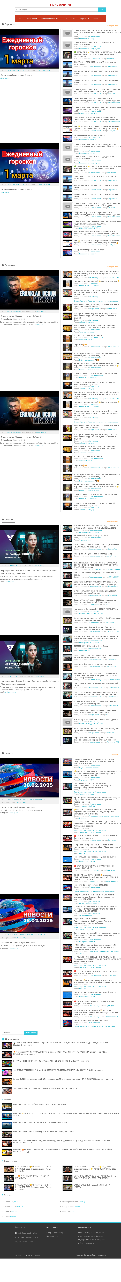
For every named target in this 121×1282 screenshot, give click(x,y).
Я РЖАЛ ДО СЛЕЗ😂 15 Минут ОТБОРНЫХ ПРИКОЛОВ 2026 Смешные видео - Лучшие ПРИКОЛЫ (33, 1169)
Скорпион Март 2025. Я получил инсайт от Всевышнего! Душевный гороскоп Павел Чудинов (97, 99)
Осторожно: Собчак (87, 806)
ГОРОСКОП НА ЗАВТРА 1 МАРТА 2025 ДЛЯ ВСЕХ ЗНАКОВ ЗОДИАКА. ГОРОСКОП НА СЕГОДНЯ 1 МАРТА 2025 (97, 32)
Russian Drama (114, 569)
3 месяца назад (95, 595)
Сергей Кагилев (113, 346)
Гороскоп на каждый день (89, 48)
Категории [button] (32, 18)
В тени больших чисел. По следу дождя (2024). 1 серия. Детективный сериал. (96, 592)
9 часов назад (94, 37)
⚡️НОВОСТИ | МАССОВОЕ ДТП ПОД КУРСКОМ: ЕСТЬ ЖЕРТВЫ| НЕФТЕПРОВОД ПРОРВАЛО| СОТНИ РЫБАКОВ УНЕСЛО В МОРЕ (97, 773)
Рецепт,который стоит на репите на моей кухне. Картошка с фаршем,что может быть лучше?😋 (96, 364)
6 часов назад (44, 70)
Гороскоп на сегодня (15, 70)
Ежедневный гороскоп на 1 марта (17, 75)
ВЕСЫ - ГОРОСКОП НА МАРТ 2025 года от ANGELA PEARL (96, 81)
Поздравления (69, 18)
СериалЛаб (112, 549)
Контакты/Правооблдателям (95, 1255)
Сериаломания (85, 540)
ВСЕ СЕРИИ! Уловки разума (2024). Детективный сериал (96, 573)
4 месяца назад (95, 368)
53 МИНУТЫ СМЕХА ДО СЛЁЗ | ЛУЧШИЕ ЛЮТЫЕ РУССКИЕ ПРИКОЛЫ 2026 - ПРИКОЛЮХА (95, 1177)
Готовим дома (111, 308)
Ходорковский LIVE (86, 780)
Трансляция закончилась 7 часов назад (90, 830)
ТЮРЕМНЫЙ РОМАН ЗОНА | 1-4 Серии (91, 535)
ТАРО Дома (112, 130)
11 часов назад (95, 859)
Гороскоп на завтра (87, 39)
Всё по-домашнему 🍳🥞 (89, 360)
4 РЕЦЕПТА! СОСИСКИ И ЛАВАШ (88, 335)
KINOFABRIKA (114, 577)
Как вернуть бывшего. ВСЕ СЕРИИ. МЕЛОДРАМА (96, 609)
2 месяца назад (95, 358)
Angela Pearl (112, 66)
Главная (20, 18)
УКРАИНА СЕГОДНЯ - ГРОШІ (90, 832)
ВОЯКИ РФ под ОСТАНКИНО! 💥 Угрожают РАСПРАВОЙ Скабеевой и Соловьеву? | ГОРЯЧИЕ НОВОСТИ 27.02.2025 (96, 877)
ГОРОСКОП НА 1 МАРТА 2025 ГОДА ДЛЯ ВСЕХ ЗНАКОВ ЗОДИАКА (94, 43)
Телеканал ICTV (112, 881)
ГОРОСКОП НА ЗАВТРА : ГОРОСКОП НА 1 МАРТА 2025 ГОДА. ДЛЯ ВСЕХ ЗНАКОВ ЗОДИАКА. (97, 108)
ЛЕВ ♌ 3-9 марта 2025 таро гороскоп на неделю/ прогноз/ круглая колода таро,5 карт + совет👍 (96, 127)
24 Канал (82, 818)
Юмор (96, 18)
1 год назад (93, 283)
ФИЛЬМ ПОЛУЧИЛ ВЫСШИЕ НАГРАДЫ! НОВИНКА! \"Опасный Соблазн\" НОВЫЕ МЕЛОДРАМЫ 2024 (96, 527)
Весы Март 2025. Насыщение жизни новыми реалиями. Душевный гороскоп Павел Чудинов (96, 118)
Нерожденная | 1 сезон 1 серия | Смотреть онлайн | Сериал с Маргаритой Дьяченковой (95, 628)
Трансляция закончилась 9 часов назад (90, 792)
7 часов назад (94, 58)
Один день (112, 840)
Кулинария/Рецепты (50, 18)
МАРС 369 (111, 93)
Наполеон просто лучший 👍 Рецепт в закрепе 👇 (97, 281)
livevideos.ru (85, 1227)
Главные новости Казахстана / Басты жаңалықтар (26, 799)
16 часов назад (95, 112)
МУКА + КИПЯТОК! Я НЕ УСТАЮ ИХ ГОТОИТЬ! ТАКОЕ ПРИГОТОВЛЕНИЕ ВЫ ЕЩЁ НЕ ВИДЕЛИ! (94, 326)
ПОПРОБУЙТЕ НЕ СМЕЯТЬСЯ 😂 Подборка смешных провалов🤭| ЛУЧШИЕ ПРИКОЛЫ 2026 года (95, 1169)
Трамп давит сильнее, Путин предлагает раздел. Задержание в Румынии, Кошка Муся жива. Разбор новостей (97, 799)
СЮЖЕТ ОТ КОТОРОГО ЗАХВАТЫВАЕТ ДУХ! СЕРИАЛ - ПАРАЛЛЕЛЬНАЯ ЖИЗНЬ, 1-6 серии (97, 545)
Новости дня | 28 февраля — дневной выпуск (95, 857)
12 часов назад (95, 93)
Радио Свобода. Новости (89, 768)
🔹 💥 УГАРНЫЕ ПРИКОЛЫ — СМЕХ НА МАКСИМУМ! (32, 1177)
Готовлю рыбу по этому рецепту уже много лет (96, 373)
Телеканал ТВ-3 (12, 566)
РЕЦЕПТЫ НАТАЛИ (112, 278)
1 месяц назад (94, 330)
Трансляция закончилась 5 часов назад (90, 851)
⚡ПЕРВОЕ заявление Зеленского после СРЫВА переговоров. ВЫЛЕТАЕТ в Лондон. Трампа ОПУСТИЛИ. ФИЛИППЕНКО (95, 811)
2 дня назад (93, 278)
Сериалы (84, 18)
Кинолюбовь (113, 586)
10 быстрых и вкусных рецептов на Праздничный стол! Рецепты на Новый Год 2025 (97, 354)
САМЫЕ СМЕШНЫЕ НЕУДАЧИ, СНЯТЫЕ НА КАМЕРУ (92, 1186)
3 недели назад (95, 569)
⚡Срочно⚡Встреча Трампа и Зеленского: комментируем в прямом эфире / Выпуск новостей (97, 846)
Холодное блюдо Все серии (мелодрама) (93, 554)
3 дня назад (93, 296)
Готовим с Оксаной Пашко (90, 370)
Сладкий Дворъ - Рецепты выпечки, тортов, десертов (96, 301)
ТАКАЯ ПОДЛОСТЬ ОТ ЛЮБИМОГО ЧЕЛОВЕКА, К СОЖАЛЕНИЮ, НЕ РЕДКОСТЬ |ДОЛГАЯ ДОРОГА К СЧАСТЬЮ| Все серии (96, 565)
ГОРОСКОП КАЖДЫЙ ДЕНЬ (89, 114)
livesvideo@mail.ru (29, 1233)
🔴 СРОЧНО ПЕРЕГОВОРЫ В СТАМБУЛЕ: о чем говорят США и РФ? (94, 867)
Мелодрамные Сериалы (89, 532)
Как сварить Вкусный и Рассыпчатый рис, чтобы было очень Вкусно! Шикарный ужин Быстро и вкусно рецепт (96, 273)
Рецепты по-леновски (88, 377)
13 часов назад (95, 46)
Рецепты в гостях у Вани (89, 285)
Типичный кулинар (87, 332)
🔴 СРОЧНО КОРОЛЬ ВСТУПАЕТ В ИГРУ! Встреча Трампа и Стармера (95, 837)
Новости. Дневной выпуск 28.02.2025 (18, 807)
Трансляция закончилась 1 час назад (104, 816)
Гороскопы (57, 1232)
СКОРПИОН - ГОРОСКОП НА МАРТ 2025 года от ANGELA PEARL (95, 63)
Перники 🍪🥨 (80, 344)
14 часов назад (95, 66)
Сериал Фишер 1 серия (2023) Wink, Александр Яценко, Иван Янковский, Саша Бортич (95, 601)
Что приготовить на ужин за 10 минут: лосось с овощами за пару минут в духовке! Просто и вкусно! (96, 315)
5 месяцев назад (95, 530)
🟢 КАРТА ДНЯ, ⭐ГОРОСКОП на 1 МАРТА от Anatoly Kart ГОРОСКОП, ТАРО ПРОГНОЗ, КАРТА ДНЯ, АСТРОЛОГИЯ (97, 54)
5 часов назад (94, 765)
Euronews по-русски (87, 861)
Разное (11, 1211)
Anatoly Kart (111, 58)
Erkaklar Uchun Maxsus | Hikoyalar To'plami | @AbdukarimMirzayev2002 (94, 383)
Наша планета (14, 1206)
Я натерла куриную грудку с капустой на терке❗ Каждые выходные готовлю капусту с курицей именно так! (97, 292)
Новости (114, 755)
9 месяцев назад (95, 577)
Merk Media (111, 556)
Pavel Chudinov (114, 102)
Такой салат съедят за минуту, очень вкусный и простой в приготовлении (96, 305)
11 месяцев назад (96, 337)
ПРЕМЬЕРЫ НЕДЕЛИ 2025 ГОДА (91, 613)
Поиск (102, 9)
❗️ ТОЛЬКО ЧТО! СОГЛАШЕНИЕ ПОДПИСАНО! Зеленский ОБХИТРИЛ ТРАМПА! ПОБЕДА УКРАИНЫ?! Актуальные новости (97, 823)
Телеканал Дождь (86, 794)
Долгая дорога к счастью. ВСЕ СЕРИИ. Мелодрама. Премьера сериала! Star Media (97, 619)
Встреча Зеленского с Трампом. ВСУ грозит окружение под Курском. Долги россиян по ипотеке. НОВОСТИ (94, 761)
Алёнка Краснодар (14, 311)
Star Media (110, 622)
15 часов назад (95, 130)
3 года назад (94, 622)
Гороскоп (11, 1202)
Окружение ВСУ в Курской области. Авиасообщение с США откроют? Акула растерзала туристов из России (92, 785)
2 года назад (41, 311)
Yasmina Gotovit (85, 339)
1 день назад (94, 611)
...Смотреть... (5, 78)
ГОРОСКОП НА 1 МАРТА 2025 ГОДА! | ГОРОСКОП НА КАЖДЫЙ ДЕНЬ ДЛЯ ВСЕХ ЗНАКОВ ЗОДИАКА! (97, 90)
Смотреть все (112, 26)
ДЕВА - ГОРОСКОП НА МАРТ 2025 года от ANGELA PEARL (96, 72)
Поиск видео (31, 1032)
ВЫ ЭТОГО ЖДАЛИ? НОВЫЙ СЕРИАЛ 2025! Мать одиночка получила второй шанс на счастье (95, 583)
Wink (107, 604)
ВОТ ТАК (82, 853)
